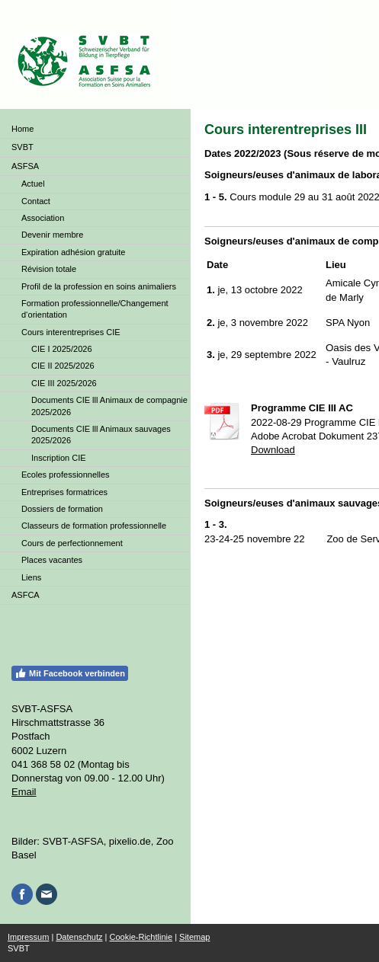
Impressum (28, 936)
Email (24, 791)
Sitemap (194, 936)
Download (273, 449)
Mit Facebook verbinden (69, 673)
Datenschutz (79, 936)
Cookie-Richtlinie (141, 936)
